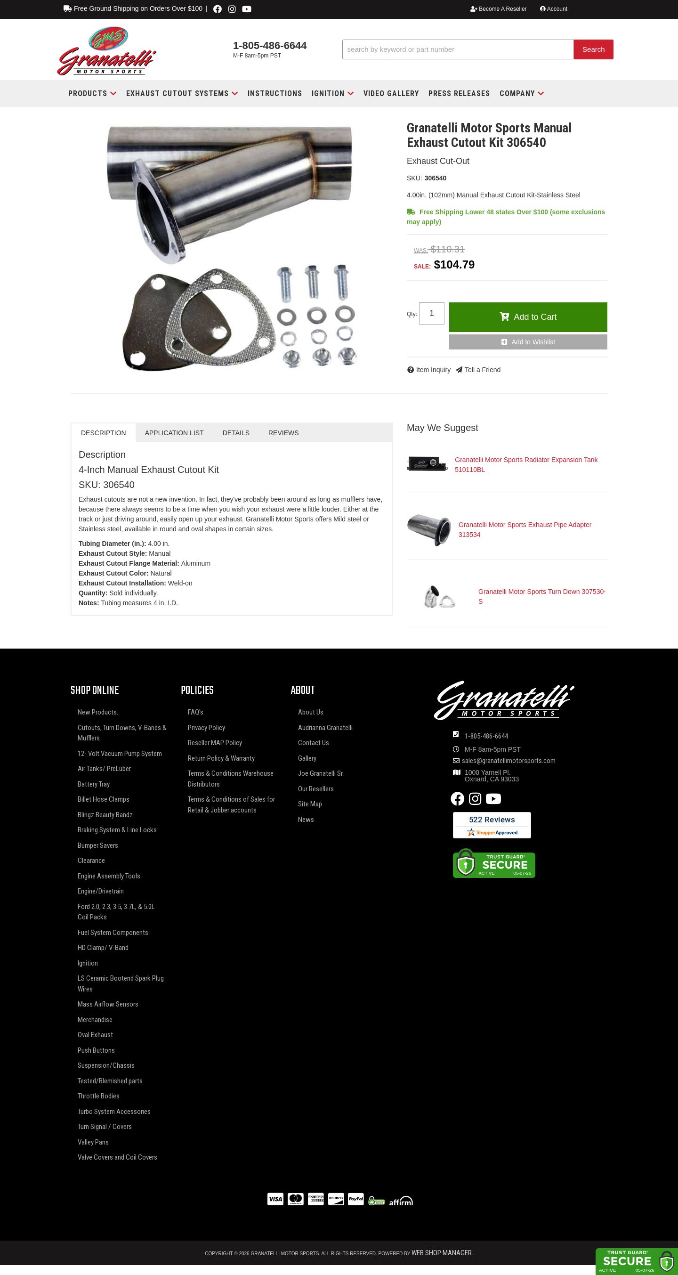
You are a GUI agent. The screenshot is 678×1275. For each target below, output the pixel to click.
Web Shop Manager (442, 1253)
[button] (477, 50)
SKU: (414, 178)
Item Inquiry (433, 370)
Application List (174, 433)
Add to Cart (535, 317)
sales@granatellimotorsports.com (509, 760)
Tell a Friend (482, 370)
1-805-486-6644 (486, 736)
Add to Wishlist (534, 342)
